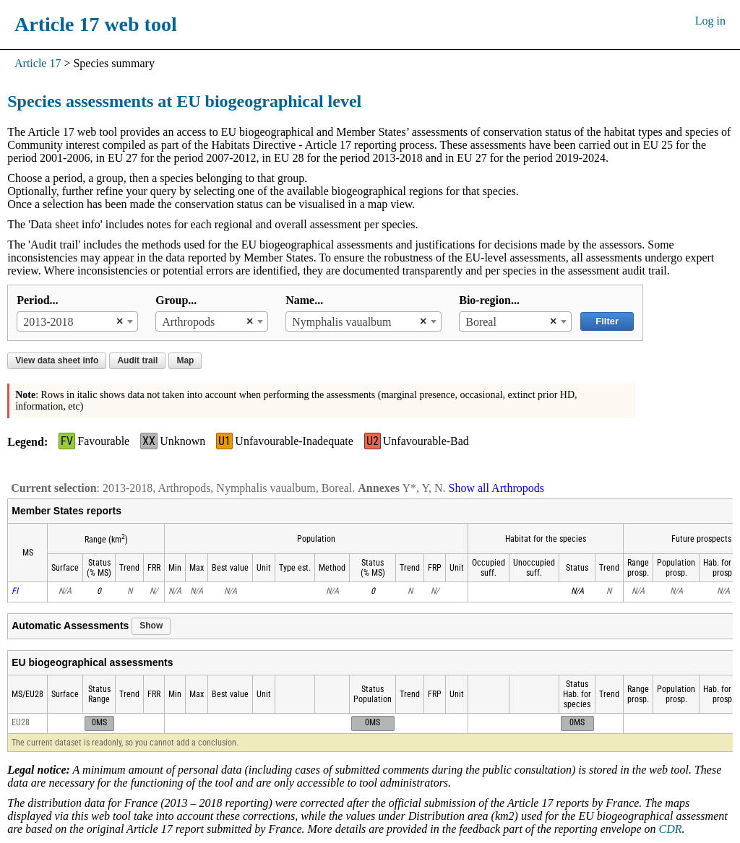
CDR (670, 829)
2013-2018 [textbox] (48, 322)
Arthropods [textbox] (188, 322)
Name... (304, 300)
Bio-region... (489, 300)
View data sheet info (56, 360)
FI (15, 591)
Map (185, 360)
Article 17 (37, 63)
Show (151, 626)
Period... (37, 300)
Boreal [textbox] (480, 322)
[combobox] (77, 321)
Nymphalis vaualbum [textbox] (341, 322)
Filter (607, 321)
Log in (710, 20)
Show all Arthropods (496, 488)
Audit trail (137, 360)
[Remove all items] (116, 321)
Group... (176, 300)
